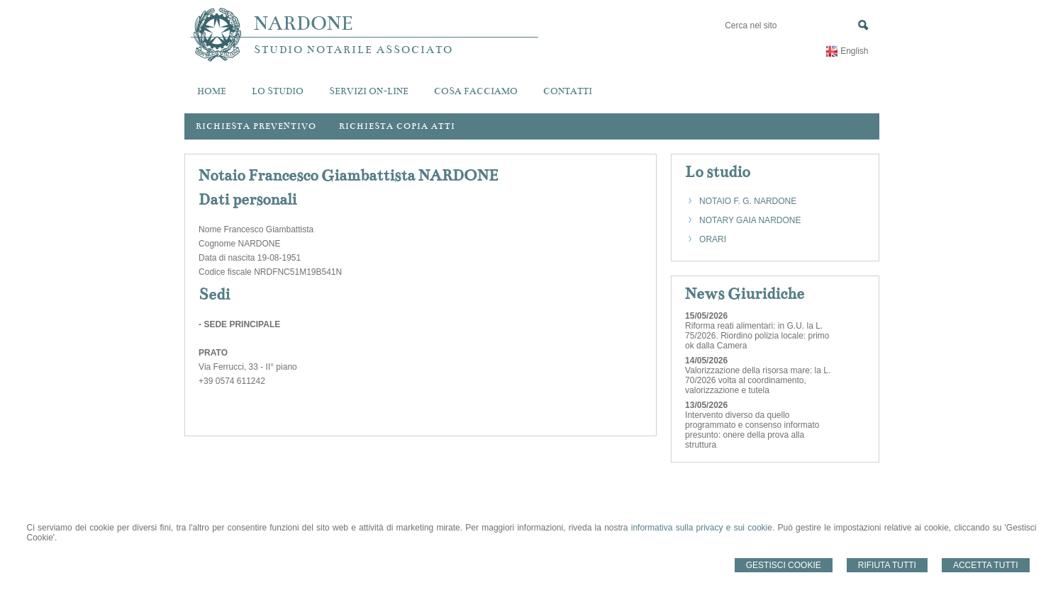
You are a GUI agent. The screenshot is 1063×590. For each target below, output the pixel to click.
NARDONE (303, 23)
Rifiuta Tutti (887, 565)
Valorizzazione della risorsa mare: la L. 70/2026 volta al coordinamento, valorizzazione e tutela (757, 380)
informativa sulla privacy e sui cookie (701, 528)
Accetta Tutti (985, 565)
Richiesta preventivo (256, 126)
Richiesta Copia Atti (397, 126)
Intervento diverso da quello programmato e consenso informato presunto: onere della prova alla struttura (752, 430)
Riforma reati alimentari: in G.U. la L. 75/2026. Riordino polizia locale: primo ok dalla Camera (757, 336)
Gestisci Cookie (783, 565)
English (854, 51)
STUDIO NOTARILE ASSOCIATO (353, 49)
